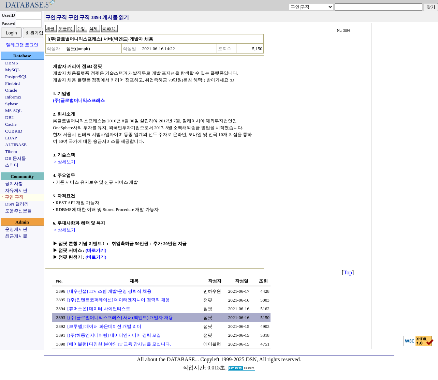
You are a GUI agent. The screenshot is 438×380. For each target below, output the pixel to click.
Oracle (11, 90)
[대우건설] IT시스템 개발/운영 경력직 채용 (109, 291)
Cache (10, 124)
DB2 (9, 117)
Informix (13, 97)
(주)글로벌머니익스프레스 (79, 100)
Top (348, 272)
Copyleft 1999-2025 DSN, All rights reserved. (250, 359)
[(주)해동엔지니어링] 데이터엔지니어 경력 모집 (114, 335)
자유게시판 (16, 190)
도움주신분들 (18, 210)
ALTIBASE (16, 144)
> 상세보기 (64, 161)
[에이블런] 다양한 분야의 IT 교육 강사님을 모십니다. (119, 344)
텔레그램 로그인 (22, 44)
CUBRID (13, 131)
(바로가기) (96, 250)
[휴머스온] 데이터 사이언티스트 (98, 308)
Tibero (11, 151)
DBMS (11, 62)
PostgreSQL (16, 76)
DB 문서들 (15, 158)
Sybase (11, 103)
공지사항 (14, 183)
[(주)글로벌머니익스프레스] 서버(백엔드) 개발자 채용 (120, 317)
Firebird (12, 83)
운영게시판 (16, 229)
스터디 (11, 165)
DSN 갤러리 (17, 204)
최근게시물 (16, 236)
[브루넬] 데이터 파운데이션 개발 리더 (104, 326)
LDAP (11, 137)
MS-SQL (13, 110)
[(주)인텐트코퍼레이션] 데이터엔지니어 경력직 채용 (118, 299)
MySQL (12, 69)
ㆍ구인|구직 (12, 197)
